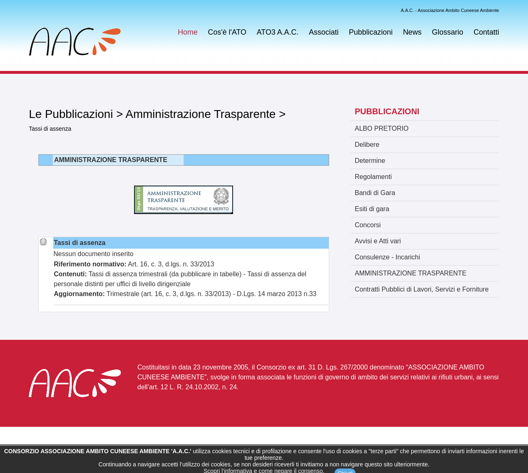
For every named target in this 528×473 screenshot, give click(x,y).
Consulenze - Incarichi (387, 257)
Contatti (486, 32)
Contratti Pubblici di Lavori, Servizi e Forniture (422, 289)
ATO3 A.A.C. (277, 32)
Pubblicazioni (371, 32)
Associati (324, 32)
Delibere (367, 144)
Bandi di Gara (375, 192)
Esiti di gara (372, 208)
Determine (370, 160)
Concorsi (368, 224)
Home (188, 32)
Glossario (447, 32)
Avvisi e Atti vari (378, 241)
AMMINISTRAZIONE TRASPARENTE (411, 273)
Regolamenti (373, 176)
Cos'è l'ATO (227, 32)
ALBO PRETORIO (381, 128)
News (412, 32)
